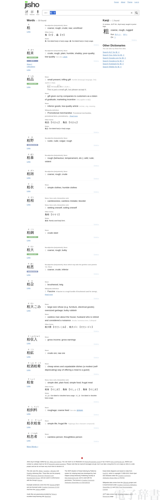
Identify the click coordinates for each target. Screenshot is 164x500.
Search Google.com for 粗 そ (114, 58)
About (123, 2)
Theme (129, 2)
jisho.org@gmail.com (117, 462)
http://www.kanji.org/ (71, 478)
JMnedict (53, 471)
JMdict (40, 471)
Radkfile (29, 473)
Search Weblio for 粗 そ (112, 67)
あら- (125, 34)
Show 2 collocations (31, 65)
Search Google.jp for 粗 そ (113, 61)
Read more (73, 116)
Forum (116, 2)
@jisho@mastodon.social (92, 462)
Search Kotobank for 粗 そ (113, 64)
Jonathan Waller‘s (123, 494)
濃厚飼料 (80, 410)
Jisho (31, 5)
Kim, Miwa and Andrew (54, 462)
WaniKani (48, 496)
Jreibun (38, 489)
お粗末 (65, 57)
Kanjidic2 (46, 471)
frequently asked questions (57, 464)
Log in (137, 2)
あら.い (118, 34)
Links (29, 32)
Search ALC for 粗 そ (111, 52)
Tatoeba (52, 485)
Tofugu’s (54, 494)
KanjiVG (105, 473)
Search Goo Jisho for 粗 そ (113, 55)
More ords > (32, 447)
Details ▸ (96, 45)
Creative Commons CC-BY (50, 487)
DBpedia (126, 482)
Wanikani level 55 (32, 144)
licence (40, 480)
